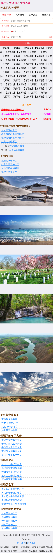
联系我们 (31, 543)
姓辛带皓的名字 (9, 521)
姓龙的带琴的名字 (10, 164)
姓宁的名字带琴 (16, 146)
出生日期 (5, 37)
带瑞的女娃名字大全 (11, 451)
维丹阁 (4, 2)
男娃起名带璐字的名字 (12, 496)
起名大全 (25, 2)
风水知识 (14, 2)
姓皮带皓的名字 (9, 513)
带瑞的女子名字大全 (11, 455)
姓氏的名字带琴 (16, 150)
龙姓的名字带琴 (9, 172)
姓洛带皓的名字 (9, 517)
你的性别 (5, 31)
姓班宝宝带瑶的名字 (11, 468)
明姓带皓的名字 (9, 524)
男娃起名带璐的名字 (11, 500)
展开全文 (26, 105)
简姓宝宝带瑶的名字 (11, 479)
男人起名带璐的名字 (11, 492)
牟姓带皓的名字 (9, 528)
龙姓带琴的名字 (9, 130)
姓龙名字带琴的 (9, 141)
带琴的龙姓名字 (9, 419)
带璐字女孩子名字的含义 (13, 504)
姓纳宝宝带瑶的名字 (11, 464)
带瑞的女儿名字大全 (11, 444)
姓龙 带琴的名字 (9, 423)
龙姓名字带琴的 (9, 161)
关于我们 (21, 543)
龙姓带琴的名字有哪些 (12, 138)
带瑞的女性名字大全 (11, 440)
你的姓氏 (5, 21)
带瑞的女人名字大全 (11, 447)
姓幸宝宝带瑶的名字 (11, 475)
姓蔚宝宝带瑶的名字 (11, 472)
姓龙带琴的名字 (9, 430)
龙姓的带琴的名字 (10, 168)
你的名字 (5, 26)
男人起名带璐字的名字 (12, 489)
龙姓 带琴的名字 (9, 426)
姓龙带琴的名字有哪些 (12, 134)
